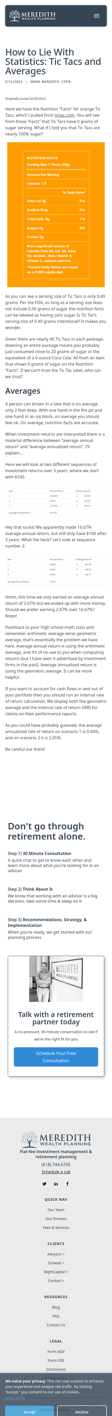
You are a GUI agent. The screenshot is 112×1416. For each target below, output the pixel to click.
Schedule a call (56, 1172)
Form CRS (56, 1360)
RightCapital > (56, 1272)
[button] (97, 16)
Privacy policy (56, 1378)
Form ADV (56, 1352)
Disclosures (56, 1369)
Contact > (56, 1281)
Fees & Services (56, 1228)
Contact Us (56, 1325)
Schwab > (56, 1263)
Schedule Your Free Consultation (56, 1056)
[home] (32, 15)
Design (64, 1410)
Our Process (56, 1219)
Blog (56, 1307)
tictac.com (65, 115)
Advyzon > (56, 1254)
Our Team (56, 1210)
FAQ (56, 1316)
